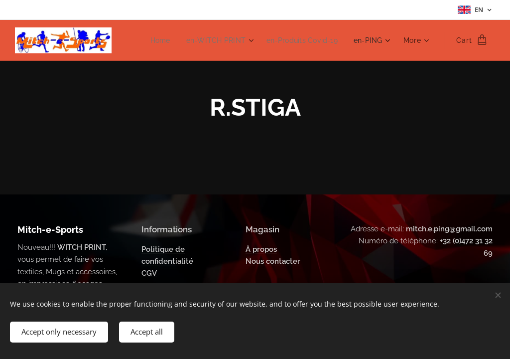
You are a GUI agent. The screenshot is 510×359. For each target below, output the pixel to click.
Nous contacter (273, 261)
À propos (261, 248)
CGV (149, 273)
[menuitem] (153, 40)
